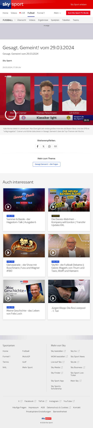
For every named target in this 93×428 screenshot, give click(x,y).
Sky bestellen (58, 351)
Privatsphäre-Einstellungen (38, 411)
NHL (5, 367)
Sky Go (75, 351)
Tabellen (66, 20)
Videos (14, 13)
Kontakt (77, 407)
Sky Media (56, 367)
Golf (24, 362)
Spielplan (55, 20)
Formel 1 (41, 13)
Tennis (6, 362)
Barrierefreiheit (60, 411)
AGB (43, 407)
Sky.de (74, 362)
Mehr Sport (27, 367)
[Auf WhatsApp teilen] (49, 146)
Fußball (31, 13)
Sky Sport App (57, 381)
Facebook (30, 401)
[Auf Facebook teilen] (37, 146)
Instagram (55, 401)
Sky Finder (56, 373)
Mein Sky (76, 381)
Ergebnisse (43, 20)
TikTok (42, 401)
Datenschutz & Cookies (58, 408)
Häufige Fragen (19, 407)
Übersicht (21, 20)
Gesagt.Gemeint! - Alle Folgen (46, 164)
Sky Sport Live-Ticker (77, 374)
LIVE (23, 13)
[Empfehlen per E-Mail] (55, 146)
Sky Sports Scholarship (56, 387)
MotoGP (26, 356)
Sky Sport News (78, 356)
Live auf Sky (57, 362)
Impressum (34, 407)
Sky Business (77, 367)
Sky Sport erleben (79, 4)
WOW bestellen (59, 357)
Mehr (57, 13)
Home (5, 13)
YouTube (69, 401)
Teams (76, 20)
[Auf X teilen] (43, 146)
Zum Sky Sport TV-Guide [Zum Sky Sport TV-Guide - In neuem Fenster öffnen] (78, 13)
